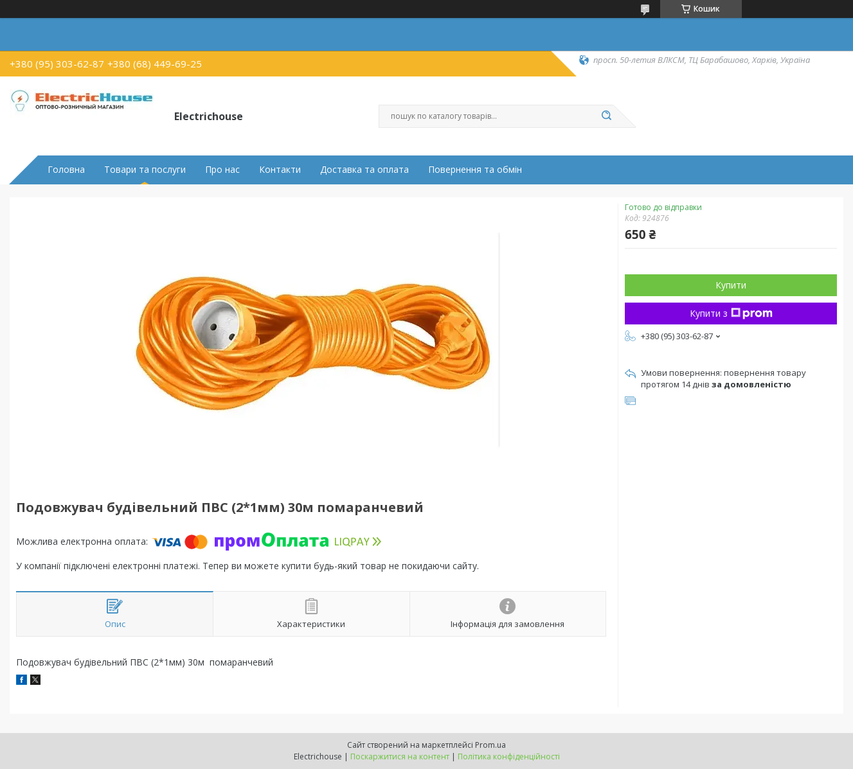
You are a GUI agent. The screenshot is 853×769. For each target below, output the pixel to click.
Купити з (731, 313)
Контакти (280, 169)
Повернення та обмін (475, 169)
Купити (730, 285)
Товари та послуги (145, 169)
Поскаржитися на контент (399, 756)
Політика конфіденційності (509, 756)
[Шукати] (607, 116)
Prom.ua (490, 744)
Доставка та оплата (364, 169)
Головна (66, 169)
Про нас (222, 169)
